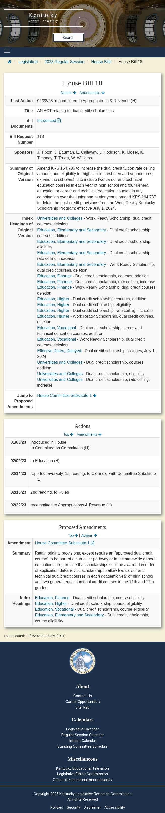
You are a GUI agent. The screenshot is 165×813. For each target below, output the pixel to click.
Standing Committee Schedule (82, 746)
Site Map (82, 707)
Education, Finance (54, 276)
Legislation (28, 62)
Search (68, 37)
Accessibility (114, 807)
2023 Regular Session (64, 62)
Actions (68, 93)
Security (73, 807)
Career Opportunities (82, 701)
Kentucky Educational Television (82, 768)
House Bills (101, 62)
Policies (56, 807)
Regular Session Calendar (82, 735)
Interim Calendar (82, 740)
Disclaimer (92, 807)
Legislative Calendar (82, 729)
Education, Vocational (56, 328)
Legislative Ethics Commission (82, 774)
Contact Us (82, 696)
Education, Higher (53, 299)
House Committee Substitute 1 (66, 395)
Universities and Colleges (60, 218)
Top (68, 434)
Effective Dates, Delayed (59, 351)
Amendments (92, 93)
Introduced (49, 120)
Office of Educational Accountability (82, 779)
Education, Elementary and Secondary (71, 230)
